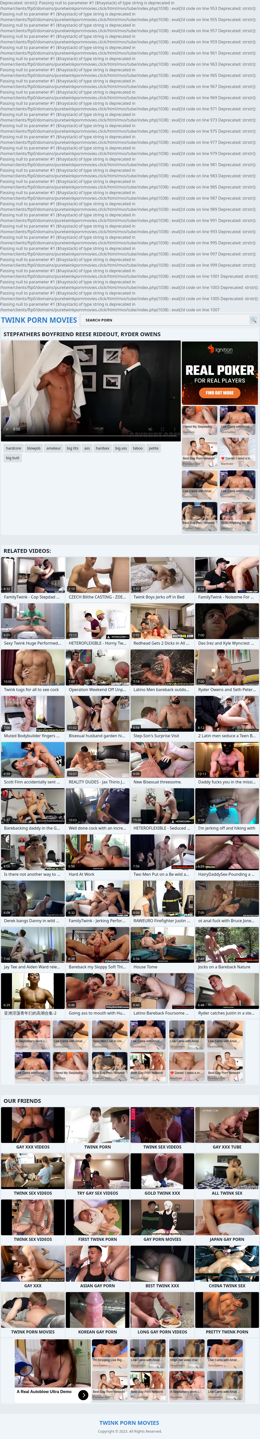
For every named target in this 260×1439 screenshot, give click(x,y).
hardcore (13, 448)
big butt (12, 457)
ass (87, 448)
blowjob (33, 448)
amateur (53, 448)
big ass (121, 448)
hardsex (102, 448)
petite (153, 448)
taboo (138, 448)
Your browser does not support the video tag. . (91, 390)
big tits (72, 448)
